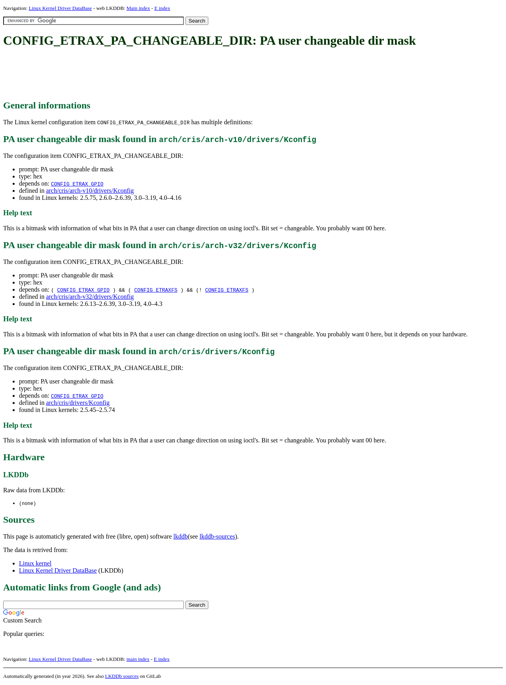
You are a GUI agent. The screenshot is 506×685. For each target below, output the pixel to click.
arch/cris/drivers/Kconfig (78, 402)
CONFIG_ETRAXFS (155, 289)
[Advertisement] (147, 74)
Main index (138, 8)
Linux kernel (35, 563)
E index (162, 8)
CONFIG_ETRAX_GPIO (77, 183)
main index (137, 659)
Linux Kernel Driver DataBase (60, 8)
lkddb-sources (217, 536)
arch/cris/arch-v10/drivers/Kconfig (90, 190)
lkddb (181, 536)
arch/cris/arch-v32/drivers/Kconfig (90, 296)
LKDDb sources (122, 676)
